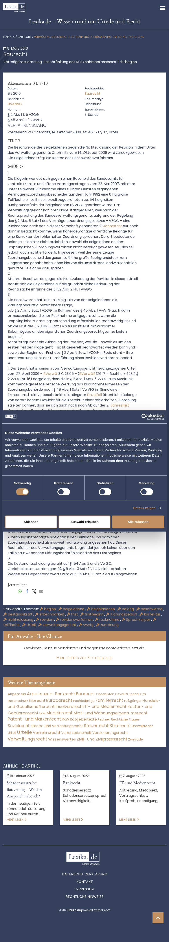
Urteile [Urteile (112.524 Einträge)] (24, 732)
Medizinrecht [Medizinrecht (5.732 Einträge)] (59, 713)
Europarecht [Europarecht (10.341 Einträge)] (59, 700)
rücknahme (107, 619)
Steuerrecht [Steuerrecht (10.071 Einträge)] (96, 726)
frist (73, 614)
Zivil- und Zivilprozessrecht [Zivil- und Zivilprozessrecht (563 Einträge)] (102, 739)
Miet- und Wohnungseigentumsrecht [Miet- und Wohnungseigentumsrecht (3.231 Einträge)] (110, 713)
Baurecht (24, 37)
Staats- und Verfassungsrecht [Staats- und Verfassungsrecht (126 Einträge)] (57, 725)
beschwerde (149, 609)
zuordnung (107, 624)
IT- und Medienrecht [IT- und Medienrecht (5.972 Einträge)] (106, 707)
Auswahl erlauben (84, 522)
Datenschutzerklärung (84, 874)
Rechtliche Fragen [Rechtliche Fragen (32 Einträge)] (125, 719)
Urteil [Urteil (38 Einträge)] (12, 732)
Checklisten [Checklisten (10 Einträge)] (105, 694)
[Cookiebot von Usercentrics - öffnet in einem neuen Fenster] (144, 417)
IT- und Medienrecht (137, 783)
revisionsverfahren (74, 619)
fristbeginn (92, 614)
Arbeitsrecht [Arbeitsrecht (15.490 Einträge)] (40, 694)
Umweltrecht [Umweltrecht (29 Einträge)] (142, 726)
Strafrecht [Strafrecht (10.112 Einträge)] (120, 726)
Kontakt (84, 881)
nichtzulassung (18, 619)
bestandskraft (18, 614)
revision (45, 619)
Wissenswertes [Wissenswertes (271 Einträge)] (62, 739)
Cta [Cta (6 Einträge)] (143, 694)
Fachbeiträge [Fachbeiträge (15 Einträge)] (84, 701)
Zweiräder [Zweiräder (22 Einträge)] (136, 739)
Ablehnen (31, 522)
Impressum (84, 889)
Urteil (29, 624)
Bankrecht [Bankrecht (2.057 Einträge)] (65, 694)
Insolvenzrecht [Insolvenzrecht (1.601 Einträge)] (70, 706)
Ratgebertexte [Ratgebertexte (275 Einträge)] (83, 719)
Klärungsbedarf (122, 614)
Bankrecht (71, 783)
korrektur (150, 614)
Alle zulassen (138, 522)
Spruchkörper (136, 619)
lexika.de (9, 37)
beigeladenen (101, 609)
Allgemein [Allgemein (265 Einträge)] (17, 694)
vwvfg (86, 624)
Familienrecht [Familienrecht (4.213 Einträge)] (109, 700)
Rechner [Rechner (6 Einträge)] (104, 719)
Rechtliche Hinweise (84, 896)
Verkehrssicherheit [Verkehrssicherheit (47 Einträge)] (76, 732)
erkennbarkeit (50, 614)
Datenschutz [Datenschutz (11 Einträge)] (18, 701)
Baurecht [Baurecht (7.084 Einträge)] (85, 694)
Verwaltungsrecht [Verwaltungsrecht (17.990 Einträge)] (27, 739)
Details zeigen (144, 508)
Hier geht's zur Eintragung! (84, 658)
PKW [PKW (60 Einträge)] (65, 719)
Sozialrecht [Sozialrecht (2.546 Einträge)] (19, 725)
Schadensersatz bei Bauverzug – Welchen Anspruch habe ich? (25, 789)
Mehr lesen (16, 819)
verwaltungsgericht (57, 624)
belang (126, 609)
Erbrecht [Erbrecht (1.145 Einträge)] (37, 700)
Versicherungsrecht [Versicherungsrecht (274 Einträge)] (110, 732)
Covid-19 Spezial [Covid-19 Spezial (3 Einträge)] (127, 694)
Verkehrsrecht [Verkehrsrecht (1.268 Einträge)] (46, 732)
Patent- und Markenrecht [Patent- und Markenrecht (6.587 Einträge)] (34, 719)
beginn (48, 609)
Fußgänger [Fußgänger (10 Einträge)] (132, 701)
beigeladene (71, 609)
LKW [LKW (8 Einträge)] (42, 713)
